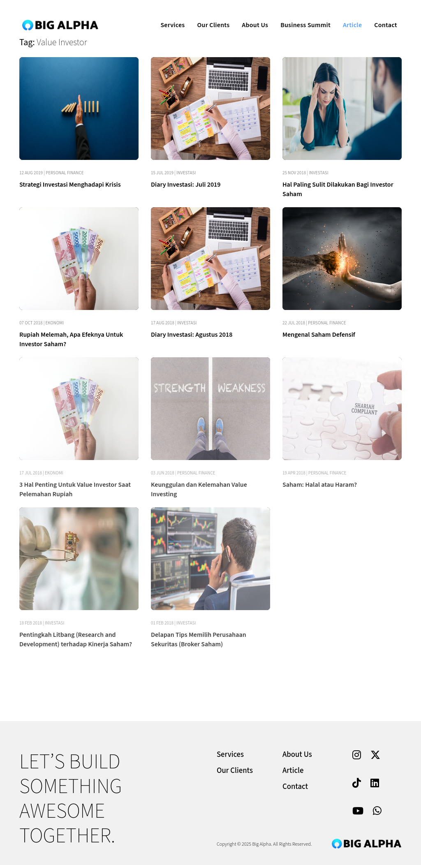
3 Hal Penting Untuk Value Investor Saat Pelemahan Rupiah (75, 489)
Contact (379, 14)
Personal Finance (65, 173)
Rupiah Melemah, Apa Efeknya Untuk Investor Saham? (71, 339)
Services (167, 14)
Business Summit (300, 14)
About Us (249, 14)
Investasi (186, 173)
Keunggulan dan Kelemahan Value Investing (199, 489)
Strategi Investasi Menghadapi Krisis (70, 184)
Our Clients (207, 14)
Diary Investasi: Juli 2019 (186, 184)
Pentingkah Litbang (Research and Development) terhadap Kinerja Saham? (75, 639)
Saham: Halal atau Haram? (319, 484)
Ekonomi (55, 323)
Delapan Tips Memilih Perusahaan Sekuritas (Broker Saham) (198, 639)
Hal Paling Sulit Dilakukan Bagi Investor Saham (337, 189)
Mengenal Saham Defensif (318, 334)
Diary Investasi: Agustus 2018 (191, 334)
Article (346, 14)
